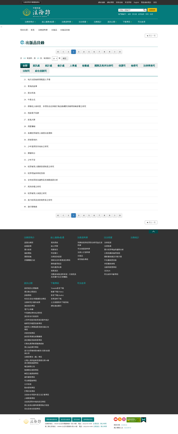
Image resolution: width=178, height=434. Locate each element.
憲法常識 (27, 93)
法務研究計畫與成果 (32, 302)
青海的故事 (28, 86)
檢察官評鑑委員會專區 (33, 323)
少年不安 (27, 159)
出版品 (54, 30)
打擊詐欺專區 (29, 391)
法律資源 (107, 242)
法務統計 (97, 22)
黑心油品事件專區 (31, 347)
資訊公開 (111, 22)
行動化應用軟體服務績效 (34, 344)
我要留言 (54, 250)
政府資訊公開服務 (31, 288)
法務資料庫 (66, 22)
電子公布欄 (28, 309)
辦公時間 (103, 423)
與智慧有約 (28, 139)
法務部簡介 (29, 22)
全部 (25, 65)
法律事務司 (149, 65)
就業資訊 (54, 271)
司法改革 (141, 22)
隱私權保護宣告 (51, 419)
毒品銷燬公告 (29, 366)
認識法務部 (28, 242)
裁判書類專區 (29, 377)
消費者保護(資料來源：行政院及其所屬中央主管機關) (63, 275)
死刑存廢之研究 (30, 186)
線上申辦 (54, 246)
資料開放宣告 (88, 419)
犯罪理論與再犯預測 (32, 173)
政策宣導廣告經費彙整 (33, 337)
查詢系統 (54, 242)
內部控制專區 (29, 333)
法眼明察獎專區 (110, 267)
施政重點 (27, 253)
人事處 (73, 65)
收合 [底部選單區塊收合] (153, 231)
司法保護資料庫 (84, 249)
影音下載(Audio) (57, 295)
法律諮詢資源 (56, 257)
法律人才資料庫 (84, 252)
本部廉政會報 (109, 264)
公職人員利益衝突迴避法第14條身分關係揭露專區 (36, 361)
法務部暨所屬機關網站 (31, 2)
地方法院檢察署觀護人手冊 (35, 79)
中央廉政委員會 (110, 260)
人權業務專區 (29, 398)
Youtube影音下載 (57, 288)
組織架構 (27, 246)
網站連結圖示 (56, 306)
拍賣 (151, 14)
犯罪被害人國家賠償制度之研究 (37, 166)
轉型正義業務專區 (31, 373)
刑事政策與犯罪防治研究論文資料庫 (90, 244)
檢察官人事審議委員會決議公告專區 (36, 328)
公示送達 (27, 384)
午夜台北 (27, 99)
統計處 (48, 65)
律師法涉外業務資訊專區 (60, 260)
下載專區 (126, 22)
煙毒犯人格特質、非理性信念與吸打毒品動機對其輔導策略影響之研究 (53, 106)
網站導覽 (110, 2)
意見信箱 (77, 419)
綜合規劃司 (41, 71)
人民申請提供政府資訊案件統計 (36, 320)
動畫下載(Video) (57, 292)
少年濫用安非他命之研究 (34, 146)
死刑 (147, 14)
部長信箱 (119, 2)
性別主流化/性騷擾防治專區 (35, 299)
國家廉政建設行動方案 (113, 257)
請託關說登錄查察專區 (33, 340)
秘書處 (85, 65)
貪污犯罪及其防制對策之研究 (36, 200)
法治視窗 (82, 22)
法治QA (107, 271)
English (136, 2)
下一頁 (114, 52)
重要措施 (27, 257)
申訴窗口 (54, 253)
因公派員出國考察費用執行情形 (36, 405)
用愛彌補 (27, 126)
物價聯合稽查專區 (31, 370)
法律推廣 (107, 246)
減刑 (129, 14)
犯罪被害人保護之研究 (33, 193)
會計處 (60, 65)
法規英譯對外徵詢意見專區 (35, 402)
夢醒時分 (27, 153)
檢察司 (134, 65)
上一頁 (63, 52)
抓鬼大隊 (27, 119)
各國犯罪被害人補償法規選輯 (36, 133)
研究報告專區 (83, 259)
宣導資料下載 (56, 299)
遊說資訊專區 (29, 306)
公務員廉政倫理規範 (112, 253)
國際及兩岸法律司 (103, 65)
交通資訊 (96, 423)
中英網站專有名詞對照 (33, 313)
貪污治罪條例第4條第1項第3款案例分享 (37, 352)
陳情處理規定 (56, 264)
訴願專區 (27, 295)
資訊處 (36, 65)
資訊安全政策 (65, 419)
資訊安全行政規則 (31, 316)
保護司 (122, 65)
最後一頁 (120, 52)
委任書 (134, 14)
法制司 (26, 71)
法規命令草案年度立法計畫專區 (36, 395)
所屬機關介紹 (29, 260)
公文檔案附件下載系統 (60, 302)
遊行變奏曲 (28, 206)
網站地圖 (101, 2)
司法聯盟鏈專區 (30, 381)
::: (20, 2)
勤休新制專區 (29, 388)
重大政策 (27, 250)
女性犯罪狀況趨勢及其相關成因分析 (39, 180)
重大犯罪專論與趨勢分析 (114, 250)
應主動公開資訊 (30, 292)
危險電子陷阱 (29, 113)
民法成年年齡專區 (111, 274)
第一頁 (58, 52)
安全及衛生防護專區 (32, 409)
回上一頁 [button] (152, 36)
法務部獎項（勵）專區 (33, 357)
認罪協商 (141, 14)
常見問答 (128, 2)
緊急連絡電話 (146, 2)
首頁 (155, 2)
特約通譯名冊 (56, 267)
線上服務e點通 (48, 22)
